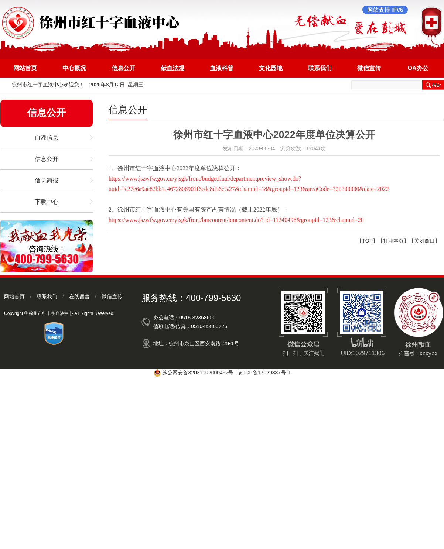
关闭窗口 (424, 241)
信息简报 (46, 180)
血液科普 (221, 68)
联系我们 (320, 68)
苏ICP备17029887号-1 (264, 372)
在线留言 (79, 296)
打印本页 (393, 241)
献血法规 (172, 68)
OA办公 (418, 68)
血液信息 (46, 137)
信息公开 (123, 68)
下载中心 (46, 202)
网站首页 (25, 68)
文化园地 (271, 68)
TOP (367, 241)
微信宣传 (369, 68)
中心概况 (74, 68)
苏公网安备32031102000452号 (197, 372)
